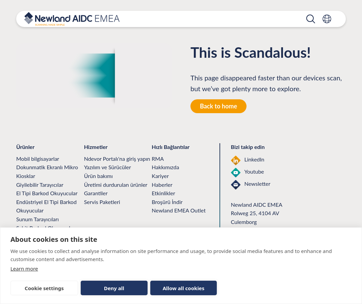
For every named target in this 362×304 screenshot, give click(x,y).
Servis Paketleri (102, 202)
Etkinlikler (163, 193)
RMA (158, 158)
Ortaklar (231, 23)
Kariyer (160, 176)
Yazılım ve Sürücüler (107, 167)
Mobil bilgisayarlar (37, 158)
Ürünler (153, 23)
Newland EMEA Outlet (179, 210)
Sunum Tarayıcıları (37, 219)
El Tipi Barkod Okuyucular (46, 193)
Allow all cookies (184, 288)
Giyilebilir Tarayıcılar (39, 184)
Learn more (24, 268)
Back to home (218, 106)
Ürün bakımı (98, 176)
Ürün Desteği (191, 23)
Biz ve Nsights (271, 23)
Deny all (114, 288)
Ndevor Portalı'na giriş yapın (117, 158)
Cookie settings (44, 288)
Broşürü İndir (167, 202)
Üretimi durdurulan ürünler (116, 184)
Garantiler (96, 193)
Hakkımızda (165, 167)
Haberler (162, 184)
